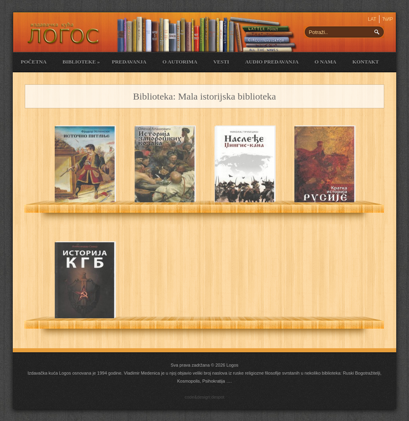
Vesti (221, 62)
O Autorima (180, 62)
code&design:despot (204, 397)
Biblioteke (80, 62)
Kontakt (365, 62)
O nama (326, 62)
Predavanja (129, 62)
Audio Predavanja (272, 62)
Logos (232, 365)
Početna (33, 62)
